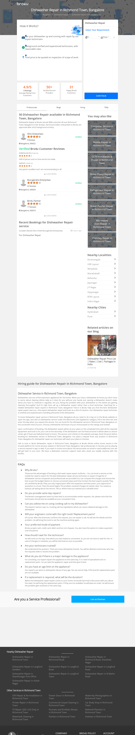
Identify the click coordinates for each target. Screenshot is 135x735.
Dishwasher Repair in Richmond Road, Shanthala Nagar (98, 659)
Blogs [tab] (60, 107)
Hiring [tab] (81, 107)
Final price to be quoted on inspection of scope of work (51, 57)
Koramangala (101, 259)
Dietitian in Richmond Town (98, 716)
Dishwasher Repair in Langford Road (64, 668)
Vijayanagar (101, 292)
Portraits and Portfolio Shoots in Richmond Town (63, 711)
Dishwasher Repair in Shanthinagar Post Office (24, 675)
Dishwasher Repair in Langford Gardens (27, 668)
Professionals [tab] (35, 107)
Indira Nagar (101, 301)
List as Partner (98, 599)
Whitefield (101, 268)
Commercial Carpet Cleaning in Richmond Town (64, 704)
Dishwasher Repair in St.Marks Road (100, 675)
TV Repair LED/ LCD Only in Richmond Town (25, 711)
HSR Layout (101, 264)
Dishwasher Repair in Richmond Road (59, 658)
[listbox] (109, 37)
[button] (93, 37)
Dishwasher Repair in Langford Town (64, 675)
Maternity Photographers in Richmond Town (98, 697)
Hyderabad (101, 311)
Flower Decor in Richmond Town (62, 697)
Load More (50, 174)
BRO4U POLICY (87, 733)
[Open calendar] (98, 36)
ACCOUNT (108, 733)
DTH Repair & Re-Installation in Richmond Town (27, 697)
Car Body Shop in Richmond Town (98, 704)
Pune (101, 316)
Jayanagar (101, 282)
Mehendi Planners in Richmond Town (95, 711)
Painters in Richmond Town (62, 716)
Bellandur (101, 278)
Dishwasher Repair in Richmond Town (22, 658)
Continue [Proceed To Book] (101, 95)
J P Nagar (101, 287)
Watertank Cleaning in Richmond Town (23, 718)
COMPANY (61, 733)
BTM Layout (101, 296)
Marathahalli (101, 273)
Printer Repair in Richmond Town (25, 704)
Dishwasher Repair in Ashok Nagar (26, 682)
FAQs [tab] (103, 107)
